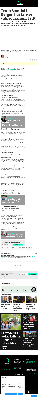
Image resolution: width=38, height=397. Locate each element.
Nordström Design (32, 373)
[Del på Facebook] (30, 60)
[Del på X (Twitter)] (32, 60)
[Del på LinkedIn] (34, 60)
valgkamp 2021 (24, 247)
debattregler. (16, 369)
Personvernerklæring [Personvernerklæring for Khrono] (7, 369)
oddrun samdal (18, 247)
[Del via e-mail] (36, 60)
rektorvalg (12, 247)
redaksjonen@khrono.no (30, 361)
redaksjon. (16, 368)
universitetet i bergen (5, 247)
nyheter (29, 247)
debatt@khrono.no (29, 362)
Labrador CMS (31, 375)
